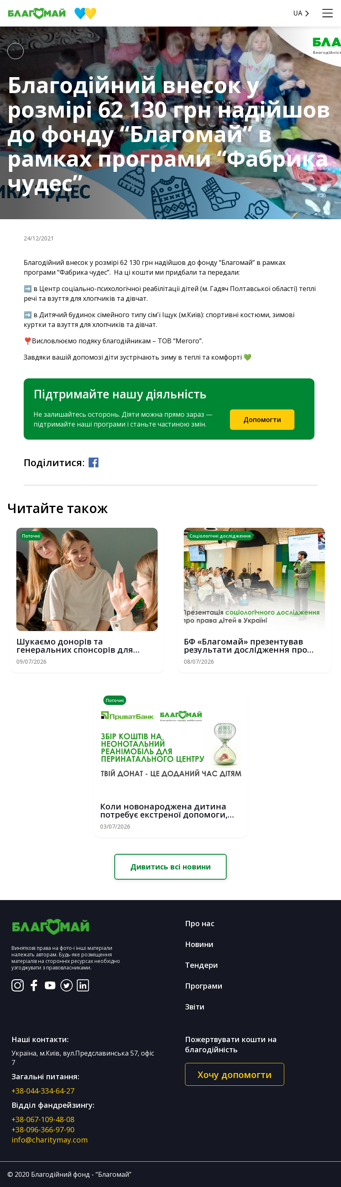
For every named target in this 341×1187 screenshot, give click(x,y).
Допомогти (262, 419)
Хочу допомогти (235, 1074)
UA (297, 13)
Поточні (31, 536)
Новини (199, 944)
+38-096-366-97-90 (42, 1129)
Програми (204, 986)
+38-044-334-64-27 (42, 1091)
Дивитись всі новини (170, 866)
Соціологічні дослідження (220, 536)
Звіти (195, 1006)
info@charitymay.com (49, 1140)
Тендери (201, 965)
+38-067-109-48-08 (42, 1119)
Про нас (199, 923)
